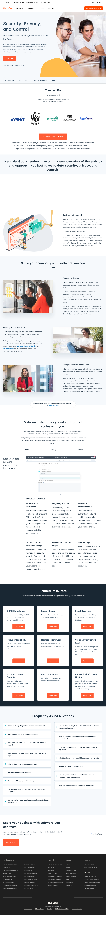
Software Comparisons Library (56, 882)
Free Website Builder (29, 867)
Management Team (71, 870)
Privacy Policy (39, 909)
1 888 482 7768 (53, 406)
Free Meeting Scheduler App (10, 870)
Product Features (24, 80)
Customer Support (89, 864)
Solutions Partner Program (91, 879)
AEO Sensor (51, 870)
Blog (67, 879)
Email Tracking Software (9, 876)
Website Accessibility (62, 909)
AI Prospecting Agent (29, 864)
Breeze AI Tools (7, 873)
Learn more (19, 626)
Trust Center (9, 80)
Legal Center (28, 909)
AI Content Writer (7, 879)
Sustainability (69, 882)
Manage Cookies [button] (77, 909)
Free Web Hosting (28, 888)
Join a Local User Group (90, 867)
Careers (68, 867)
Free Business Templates (54, 879)
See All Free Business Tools (55, 864)
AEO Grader (51, 867)
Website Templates (53, 885)
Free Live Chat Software (30, 879)
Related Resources (40, 80)
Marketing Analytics (29, 882)
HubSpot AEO (6, 867)
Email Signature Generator (55, 876)
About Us (68, 864)
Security (49, 909)
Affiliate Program (89, 888)
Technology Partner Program (92, 882)
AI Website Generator (9, 882)
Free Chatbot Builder (29, 876)
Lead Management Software (10, 888)
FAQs (53, 80)
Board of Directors (71, 873)
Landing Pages (28, 870)
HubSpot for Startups (90, 885)
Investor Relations (71, 876)
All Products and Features (10, 864)
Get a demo (9, 58)
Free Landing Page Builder (31, 885)
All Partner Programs (90, 876)
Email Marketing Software (10, 885)
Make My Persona (52, 873)
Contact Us (69, 885)
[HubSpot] (53, 902)
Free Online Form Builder (30, 873)
